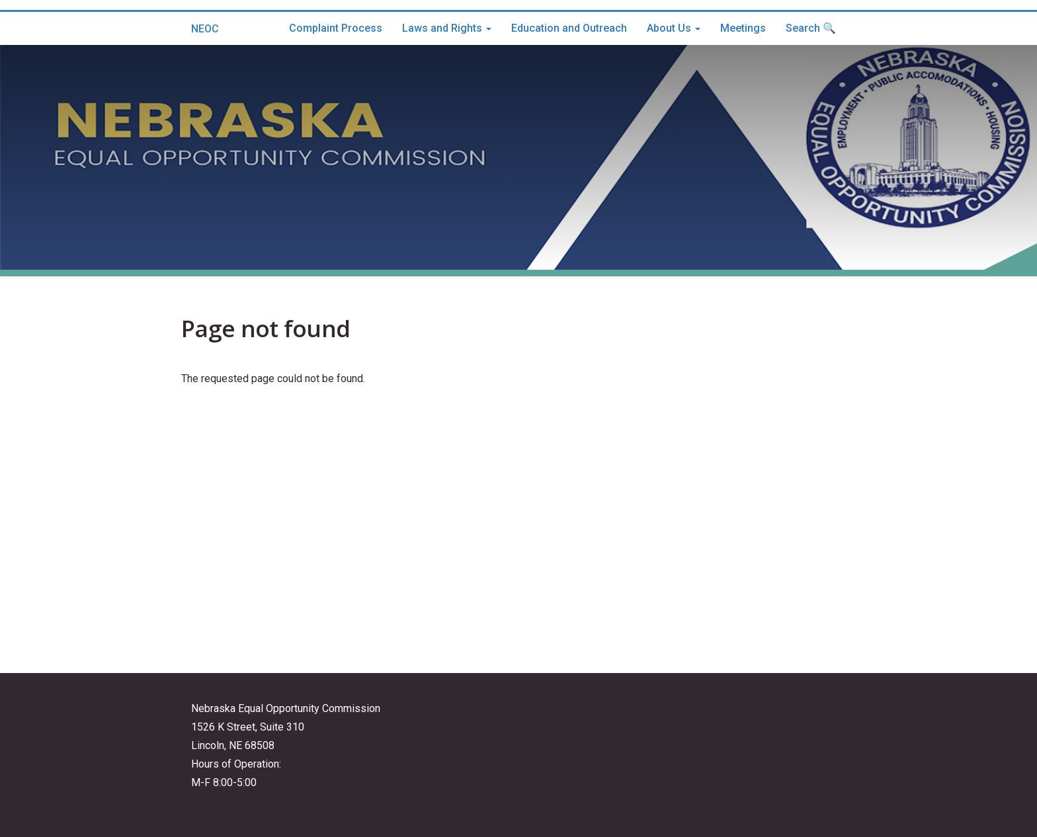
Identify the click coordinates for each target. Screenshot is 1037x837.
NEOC (205, 28)
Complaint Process (335, 28)
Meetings (743, 28)
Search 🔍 (811, 28)
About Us (673, 28)
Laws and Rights (446, 28)
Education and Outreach (569, 28)
